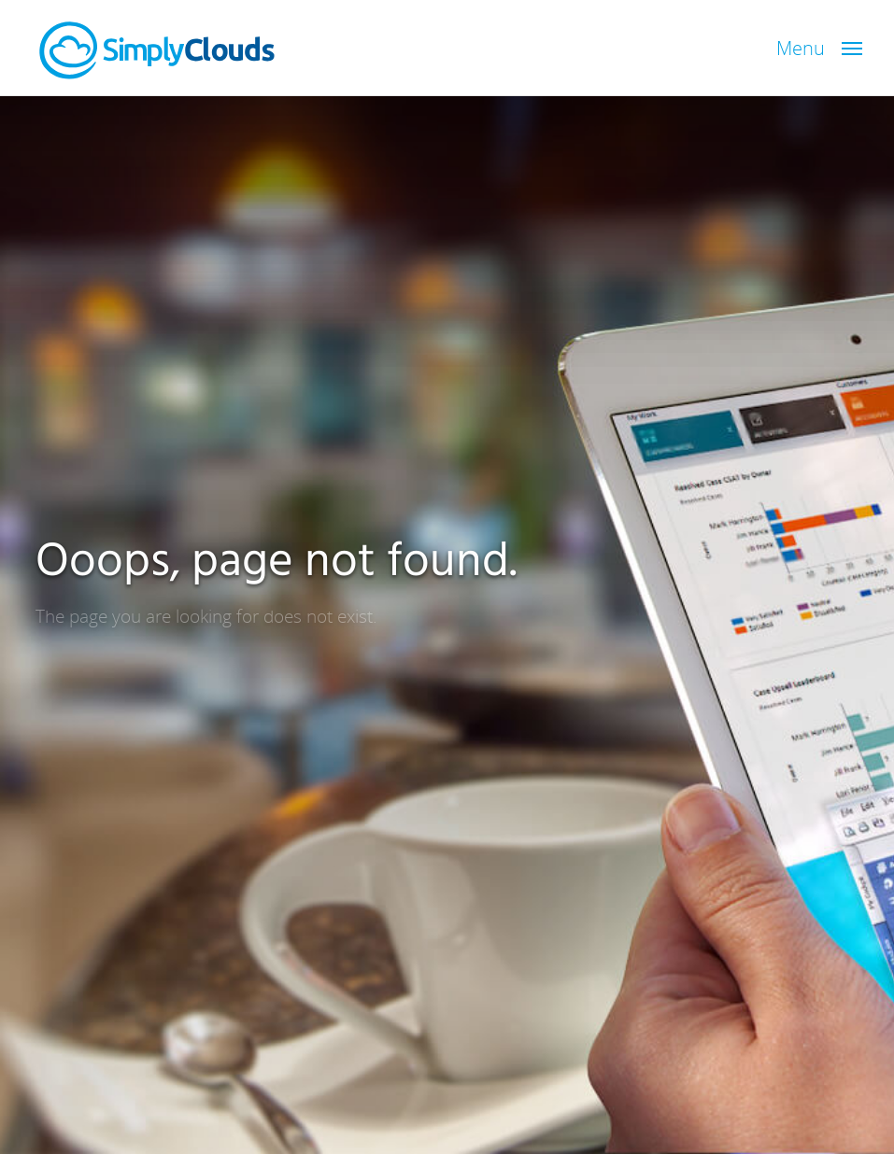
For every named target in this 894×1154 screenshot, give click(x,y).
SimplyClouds (156, 50)
